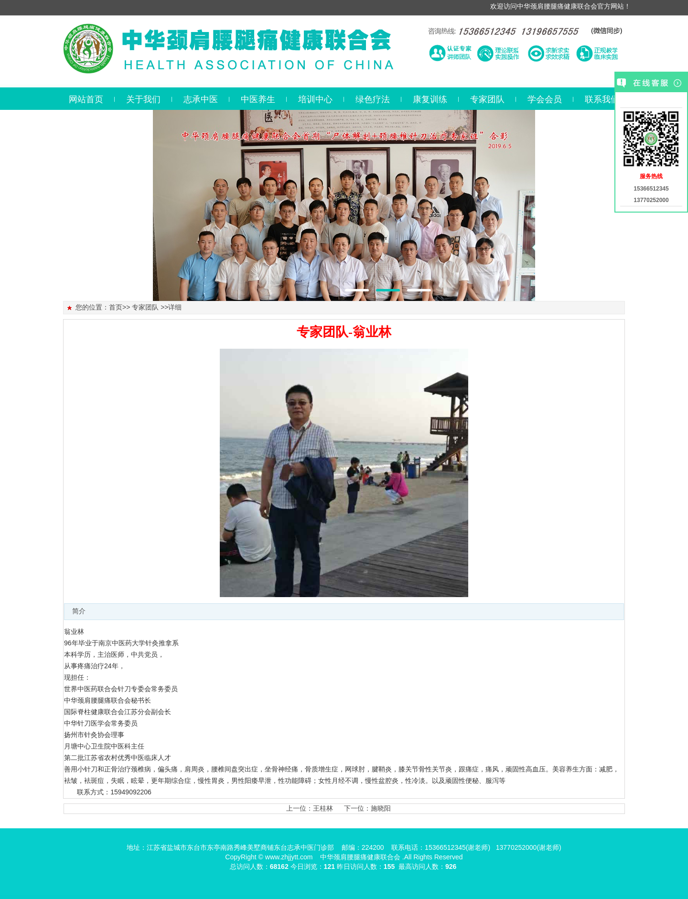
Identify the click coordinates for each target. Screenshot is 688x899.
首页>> (119, 307)
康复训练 (430, 99)
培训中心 (315, 99)
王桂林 (323, 808)
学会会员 (544, 99)
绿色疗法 (372, 99)
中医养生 (258, 99)
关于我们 (143, 99)
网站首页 (86, 99)
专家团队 (487, 99)
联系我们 (602, 99)
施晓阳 (381, 808)
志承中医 (200, 99)
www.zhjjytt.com (289, 857)
